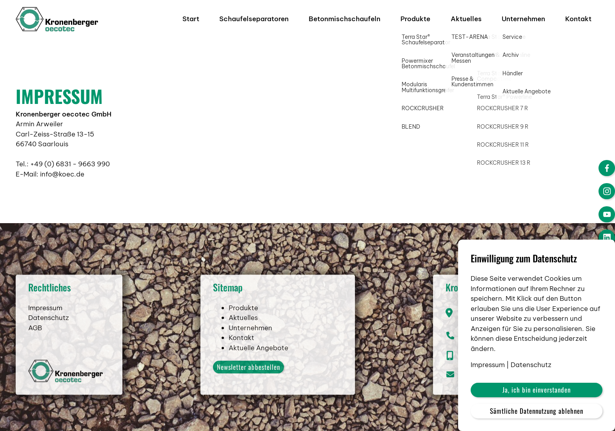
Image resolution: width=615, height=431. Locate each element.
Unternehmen (523, 19)
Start (190, 19)
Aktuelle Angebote (258, 371)
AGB (35, 351)
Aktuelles (466, 19)
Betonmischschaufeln (344, 19)
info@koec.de (62, 174)
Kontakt (578, 19)
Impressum (45, 331)
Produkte (415, 19)
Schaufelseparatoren (254, 19)
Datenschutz (48, 341)
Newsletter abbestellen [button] (248, 390)
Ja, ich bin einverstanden (536, 390)
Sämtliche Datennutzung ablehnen (536, 411)
